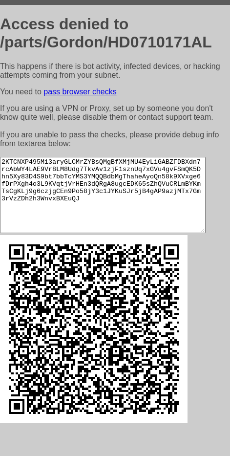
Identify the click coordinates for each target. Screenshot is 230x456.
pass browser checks (79, 91)
